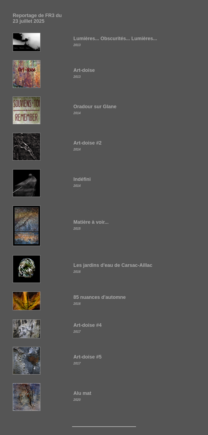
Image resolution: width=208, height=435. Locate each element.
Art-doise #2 (87, 143)
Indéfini (82, 179)
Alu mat (82, 393)
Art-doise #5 (87, 357)
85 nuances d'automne (99, 297)
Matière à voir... (91, 222)
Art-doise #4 (87, 325)
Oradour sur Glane (94, 106)
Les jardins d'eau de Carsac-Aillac (112, 265)
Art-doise (84, 70)
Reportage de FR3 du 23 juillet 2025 (37, 18)
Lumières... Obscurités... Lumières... (115, 38)
